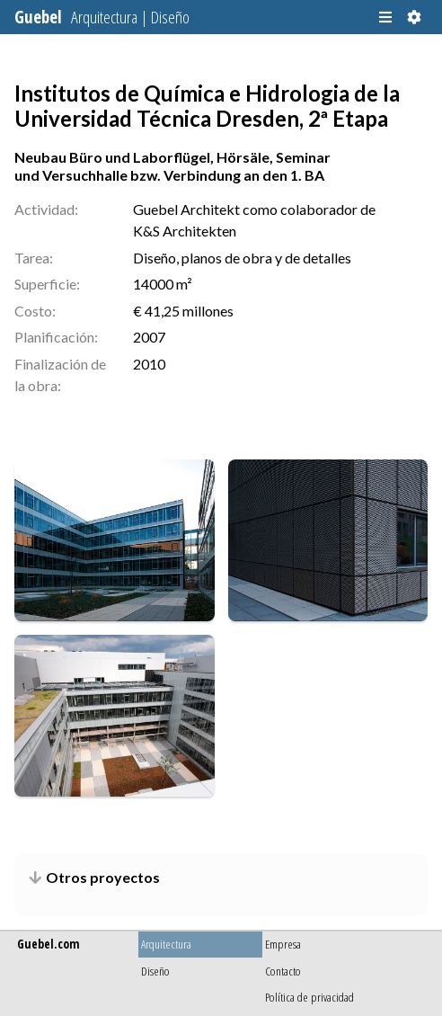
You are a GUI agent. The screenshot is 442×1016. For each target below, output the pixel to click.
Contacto (283, 970)
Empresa (283, 943)
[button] (385, 17)
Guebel (102, 16)
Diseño (155, 970)
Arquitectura (166, 943)
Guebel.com (48, 943)
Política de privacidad (309, 996)
